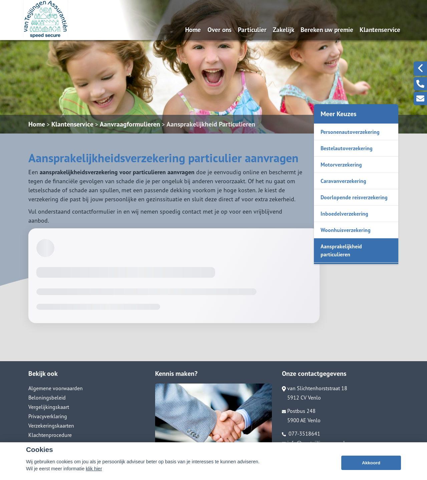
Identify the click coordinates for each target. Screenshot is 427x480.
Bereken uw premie (327, 29)
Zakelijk (283, 29)
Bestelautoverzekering (347, 148)
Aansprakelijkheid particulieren (341, 250)
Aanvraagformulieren (130, 124)
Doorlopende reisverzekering (354, 197)
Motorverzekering (341, 164)
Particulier (252, 29)
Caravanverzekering (343, 181)
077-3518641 (301, 433)
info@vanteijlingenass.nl (313, 443)
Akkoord (371, 464)
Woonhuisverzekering (346, 230)
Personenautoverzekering (350, 132)
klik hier (94, 470)
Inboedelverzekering (344, 213)
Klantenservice (380, 29)
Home (193, 29)
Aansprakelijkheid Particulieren (210, 124)
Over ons (219, 29)
